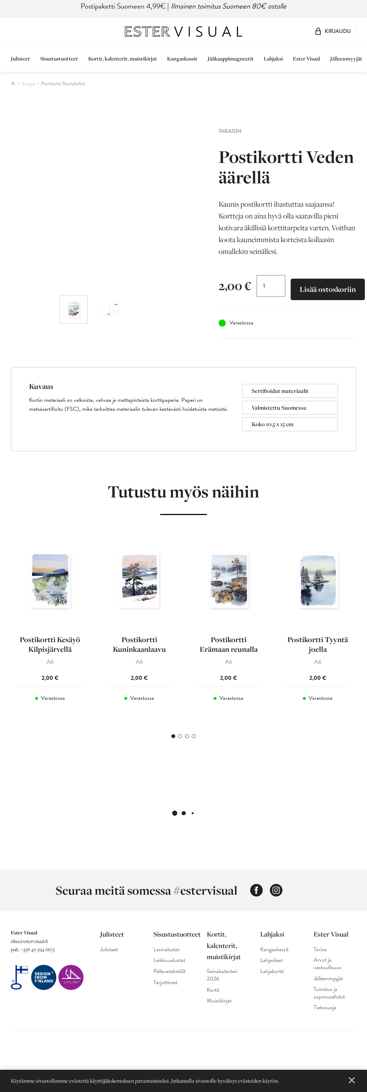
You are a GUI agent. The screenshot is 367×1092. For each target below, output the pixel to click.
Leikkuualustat (169, 960)
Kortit (213, 990)
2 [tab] (180, 736)
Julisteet (20, 58)
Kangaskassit (182, 58)
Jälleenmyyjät (346, 58)
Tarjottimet (165, 982)
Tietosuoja (325, 1007)
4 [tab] (194, 736)
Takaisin (230, 131)
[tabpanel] (50, 626)
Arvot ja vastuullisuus (328, 963)
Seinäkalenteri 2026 (222, 975)
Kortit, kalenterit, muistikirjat (122, 58)
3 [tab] (187, 736)
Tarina (320, 949)
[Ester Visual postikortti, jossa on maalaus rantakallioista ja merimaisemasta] (109, 205)
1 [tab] (173, 736)
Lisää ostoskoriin (328, 289)
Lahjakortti (272, 971)
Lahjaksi (273, 58)
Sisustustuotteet (59, 58)
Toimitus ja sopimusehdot (329, 993)
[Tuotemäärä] (271, 286)
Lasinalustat (166, 949)
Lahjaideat (271, 960)
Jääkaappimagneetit (231, 58)
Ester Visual (306, 58)
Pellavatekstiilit (169, 971)
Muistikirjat (219, 1001)
